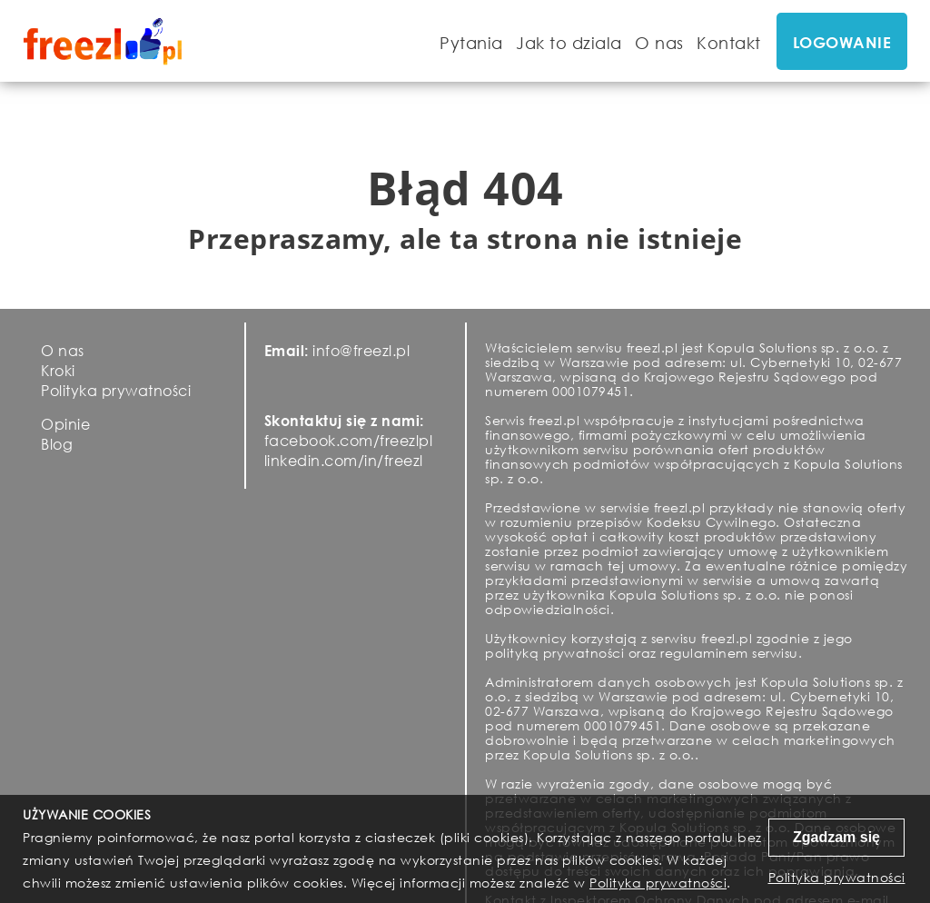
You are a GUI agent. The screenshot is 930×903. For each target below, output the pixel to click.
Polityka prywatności (116, 390)
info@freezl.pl (361, 350)
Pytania (471, 43)
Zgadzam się (836, 837)
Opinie (65, 423)
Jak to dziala (569, 43)
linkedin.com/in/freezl (343, 460)
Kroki (58, 370)
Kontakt (729, 43)
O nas (659, 43)
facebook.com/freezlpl (348, 440)
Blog (57, 443)
